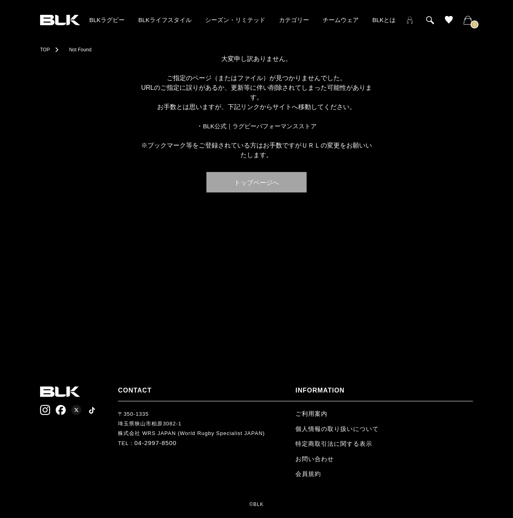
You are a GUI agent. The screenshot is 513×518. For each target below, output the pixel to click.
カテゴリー (294, 19)
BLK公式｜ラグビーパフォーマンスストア (259, 126)
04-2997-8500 (155, 442)
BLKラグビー (107, 19)
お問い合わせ (314, 458)
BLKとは (384, 19)
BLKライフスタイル (165, 19)
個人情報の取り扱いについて (337, 428)
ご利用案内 (311, 413)
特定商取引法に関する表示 (333, 443)
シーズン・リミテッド (235, 19)
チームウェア (341, 19)
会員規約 (308, 473)
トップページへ (256, 182)
